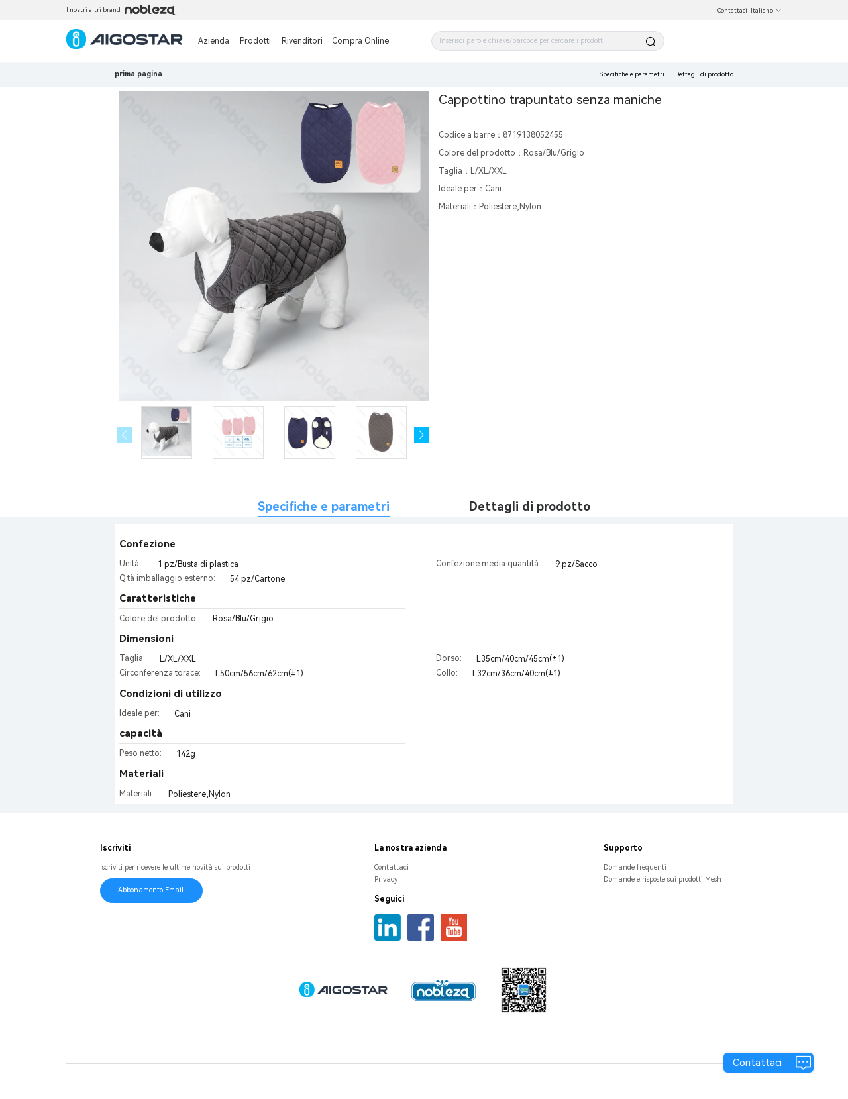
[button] (421, 435)
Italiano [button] (766, 10)
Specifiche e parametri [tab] (324, 506)
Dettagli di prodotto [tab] (529, 506)
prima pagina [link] (138, 74)
